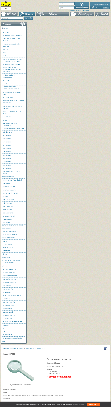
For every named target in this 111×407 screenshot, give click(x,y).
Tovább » (106, 8)
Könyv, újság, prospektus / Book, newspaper (11, 261)
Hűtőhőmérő (7, 203)
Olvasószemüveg (9, 247)
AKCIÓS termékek (8, 177)
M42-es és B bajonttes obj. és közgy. (13, 112)
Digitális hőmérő (9, 186)
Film (4, 52)
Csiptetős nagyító (9, 279)
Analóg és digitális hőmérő (12, 180)
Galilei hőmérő (8, 199)
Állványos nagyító (9, 272)
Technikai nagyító (9, 302)
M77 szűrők (7, 165)
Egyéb (4, 331)
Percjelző (6, 251)
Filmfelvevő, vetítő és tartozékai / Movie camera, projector (12, 69)
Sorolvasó (6, 299)
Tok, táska (6, 80)
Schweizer (7, 292)
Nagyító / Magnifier (9, 269)
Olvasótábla (7, 244)
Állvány (5, 241)
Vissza (6, 28)
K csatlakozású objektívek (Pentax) (12, 107)
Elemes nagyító (8, 318)
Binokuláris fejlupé (10, 276)
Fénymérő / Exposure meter (12, 35)
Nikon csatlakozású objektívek (10, 124)
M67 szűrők (7, 158)
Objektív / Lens (8, 97)
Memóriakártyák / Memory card (12, 93)
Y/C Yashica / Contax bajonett (13, 129)
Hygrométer (7, 219)
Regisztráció (85, 10)
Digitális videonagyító (10, 231)
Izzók (5, 83)
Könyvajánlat (7, 335)
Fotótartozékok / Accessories (9, 76)
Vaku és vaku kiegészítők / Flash (12, 172)
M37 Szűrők (7, 135)
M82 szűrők (7, 168)
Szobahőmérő (8, 213)
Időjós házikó (8, 206)
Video (4, 341)
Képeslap (5, 254)
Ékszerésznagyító (9, 305)
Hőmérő (5, 196)
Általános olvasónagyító (12, 295)
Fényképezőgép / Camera (11, 64)
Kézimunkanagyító (9, 282)
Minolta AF (6, 120)
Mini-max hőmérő (9, 216)
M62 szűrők (7, 155)
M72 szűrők (7, 161)
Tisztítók (6, 49)
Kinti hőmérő (7, 209)
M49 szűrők (7, 142)
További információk (78, 404)
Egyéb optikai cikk (8, 237)
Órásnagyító (7, 308)
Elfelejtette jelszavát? (75, 10)
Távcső (4, 266)
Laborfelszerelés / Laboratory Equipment (11, 88)
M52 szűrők (7, 145)
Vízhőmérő (6, 222)
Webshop (6, 348)
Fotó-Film (5, 32)
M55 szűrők (7, 148)
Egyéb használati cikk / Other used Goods (12, 227)
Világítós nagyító (9, 315)
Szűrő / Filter (7, 132)
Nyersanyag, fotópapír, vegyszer (11, 45)
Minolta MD (7, 117)
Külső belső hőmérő (10, 193)
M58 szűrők (7, 152)
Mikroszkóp (6, 257)
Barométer (7, 183)
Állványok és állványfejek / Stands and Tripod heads (12, 60)
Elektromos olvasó (10, 234)
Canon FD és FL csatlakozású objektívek (13, 102)
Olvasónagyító (8, 289)
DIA (3, 328)
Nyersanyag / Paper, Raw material (11, 39)
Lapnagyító (7, 286)
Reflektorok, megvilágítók (12, 338)
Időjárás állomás (9, 190)
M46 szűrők (7, 138)
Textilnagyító (8, 312)
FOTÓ (4, 55)
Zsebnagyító (7, 325)
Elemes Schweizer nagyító (12, 322)
